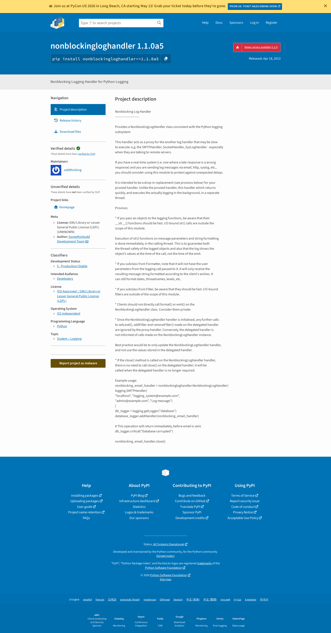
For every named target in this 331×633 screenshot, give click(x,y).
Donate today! (165, 556)
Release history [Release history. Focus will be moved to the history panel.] (67, 120)
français (100, 599)
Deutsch (178, 599)
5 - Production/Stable (72, 266)
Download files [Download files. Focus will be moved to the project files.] (67, 131)
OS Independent (68, 313)
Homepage (64, 207)
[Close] (325, 5)
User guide (84, 506)
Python (62, 326)
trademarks (204, 563)
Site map (165, 579)
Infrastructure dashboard (137, 501)
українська (150, 599)
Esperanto (250, 599)
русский (225, 599)
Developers (65, 278)
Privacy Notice (243, 512)
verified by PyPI (86, 154)
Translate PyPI (190, 506)
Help (205, 22)
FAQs (86, 518)
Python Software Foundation (163, 568)
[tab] (78, 109)
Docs (219, 22)
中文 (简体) (193, 599)
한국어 (264, 599)
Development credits (190, 518)
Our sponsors (139, 518)
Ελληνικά (165, 599)
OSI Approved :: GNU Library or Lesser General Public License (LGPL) (78, 296)
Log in (254, 22)
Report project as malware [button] (78, 363)
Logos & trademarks (139, 512)
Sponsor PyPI (191, 512)
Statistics (139, 506)
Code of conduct (243, 506)
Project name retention (84, 512)
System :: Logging (69, 338)
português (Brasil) (130, 599)
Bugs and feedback (192, 495)
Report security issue (244, 501)
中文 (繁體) (210, 599)
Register (271, 22)
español (87, 599)
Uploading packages (84, 501)
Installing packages (84, 495)
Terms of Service (243, 495)
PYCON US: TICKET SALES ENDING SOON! (253, 6)
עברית (237, 599)
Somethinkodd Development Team (73, 239)
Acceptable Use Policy (243, 518)
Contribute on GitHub (190, 501)
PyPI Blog (137, 495)
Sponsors (236, 22)
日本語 (112, 599)
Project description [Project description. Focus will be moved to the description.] (70, 109)
